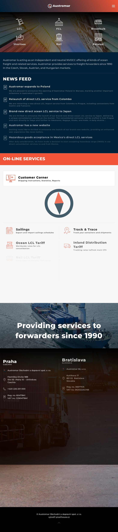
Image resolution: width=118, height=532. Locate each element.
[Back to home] (59, 6)
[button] (113, 6)
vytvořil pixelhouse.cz (59, 513)
